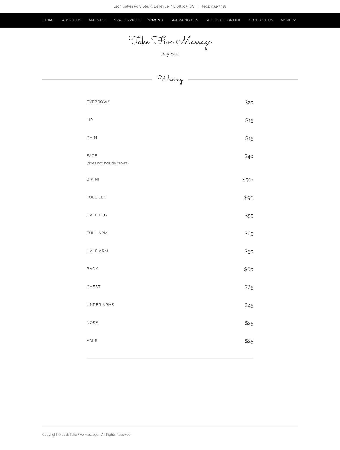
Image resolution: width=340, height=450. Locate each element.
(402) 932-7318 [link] (214, 6)
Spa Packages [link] (185, 20)
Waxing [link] (155, 20)
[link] (170, 43)
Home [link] (49, 20)
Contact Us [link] (261, 20)
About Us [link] (72, 20)
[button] (288, 20)
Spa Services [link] (127, 20)
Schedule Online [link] (223, 20)
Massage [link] (98, 20)
